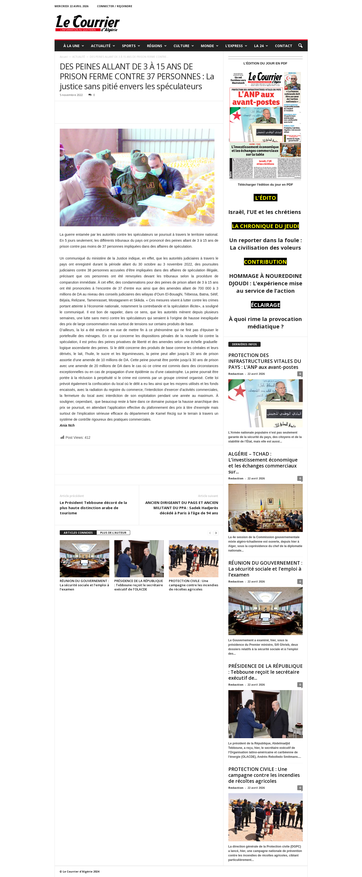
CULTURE (184, 45)
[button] (300, 45)
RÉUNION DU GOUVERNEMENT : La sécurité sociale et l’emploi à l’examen (84, 585)
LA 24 (261, 45)
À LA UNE (73, 45)
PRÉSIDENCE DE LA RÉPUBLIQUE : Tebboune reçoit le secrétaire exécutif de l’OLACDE (138, 585)
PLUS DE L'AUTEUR (113, 532)
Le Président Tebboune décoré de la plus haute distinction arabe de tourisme (93, 507)
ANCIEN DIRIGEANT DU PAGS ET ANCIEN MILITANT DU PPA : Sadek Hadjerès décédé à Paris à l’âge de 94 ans (181, 507)
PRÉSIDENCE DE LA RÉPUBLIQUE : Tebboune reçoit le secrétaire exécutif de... (265, 672)
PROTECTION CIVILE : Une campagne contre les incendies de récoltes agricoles (193, 585)
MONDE (209, 45)
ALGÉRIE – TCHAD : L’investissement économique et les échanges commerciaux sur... (263, 463)
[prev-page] (210, 532)
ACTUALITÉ (103, 45)
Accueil (64, 56)
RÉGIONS (157, 45)
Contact (283, 45)
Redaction (235, 374)
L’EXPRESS (236, 45)
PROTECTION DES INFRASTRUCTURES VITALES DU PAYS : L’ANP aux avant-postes (264, 361)
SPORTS (131, 45)
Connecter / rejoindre (114, 6)
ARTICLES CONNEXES (78, 532)
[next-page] (215, 532)
